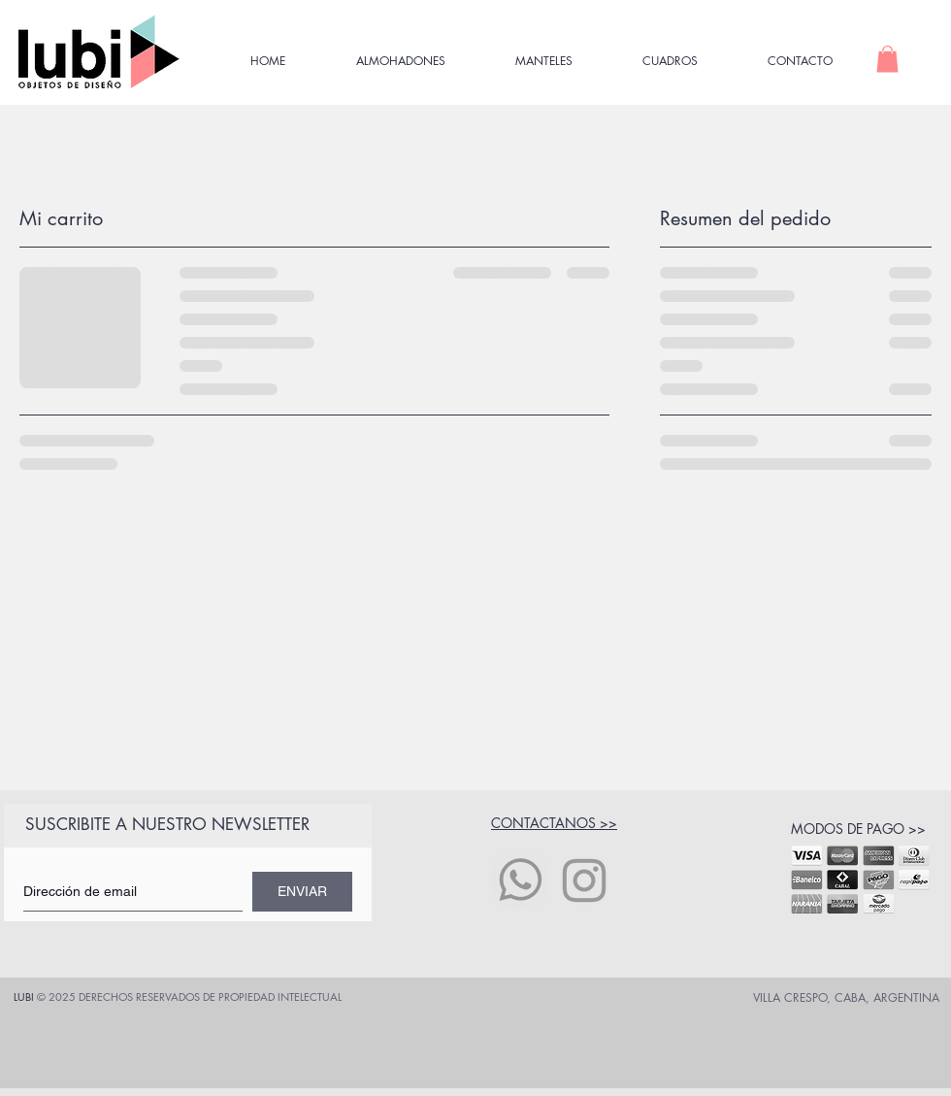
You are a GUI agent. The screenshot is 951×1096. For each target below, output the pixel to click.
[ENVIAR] (302, 892)
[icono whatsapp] (520, 880)
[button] (887, 59)
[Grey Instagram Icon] (584, 880)
